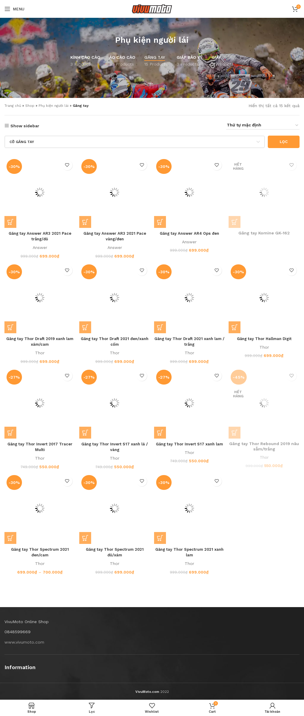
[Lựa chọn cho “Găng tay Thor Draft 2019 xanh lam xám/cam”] (10, 326)
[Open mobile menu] (14, 9)
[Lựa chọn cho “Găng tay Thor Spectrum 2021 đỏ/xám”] (86, 538)
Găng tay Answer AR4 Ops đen (189, 231)
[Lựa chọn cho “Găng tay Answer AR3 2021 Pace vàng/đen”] (86, 220)
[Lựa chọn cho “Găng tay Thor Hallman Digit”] (236, 326)
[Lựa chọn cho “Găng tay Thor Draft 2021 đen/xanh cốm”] (86, 326)
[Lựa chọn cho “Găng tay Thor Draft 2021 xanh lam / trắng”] (161, 326)
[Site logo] (152, 8)
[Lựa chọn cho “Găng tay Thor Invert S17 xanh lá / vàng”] (86, 432)
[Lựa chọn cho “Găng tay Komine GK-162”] (236, 220)
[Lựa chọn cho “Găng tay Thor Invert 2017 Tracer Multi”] (10, 432)
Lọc (284, 141)
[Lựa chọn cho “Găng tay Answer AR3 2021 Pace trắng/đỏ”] (10, 220)
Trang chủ (12, 106)
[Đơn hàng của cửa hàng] (263, 125)
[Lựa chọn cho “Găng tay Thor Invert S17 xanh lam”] (161, 432)
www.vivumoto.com (24, 642)
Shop (29, 106)
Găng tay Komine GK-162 (265, 231)
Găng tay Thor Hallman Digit (265, 337)
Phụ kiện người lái (152, 40)
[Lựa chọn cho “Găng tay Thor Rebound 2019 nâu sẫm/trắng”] (236, 432)
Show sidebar (24, 125)
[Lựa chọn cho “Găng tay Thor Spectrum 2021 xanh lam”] (161, 538)
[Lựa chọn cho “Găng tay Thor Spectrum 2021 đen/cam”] (10, 538)
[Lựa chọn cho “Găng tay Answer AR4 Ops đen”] (161, 220)
